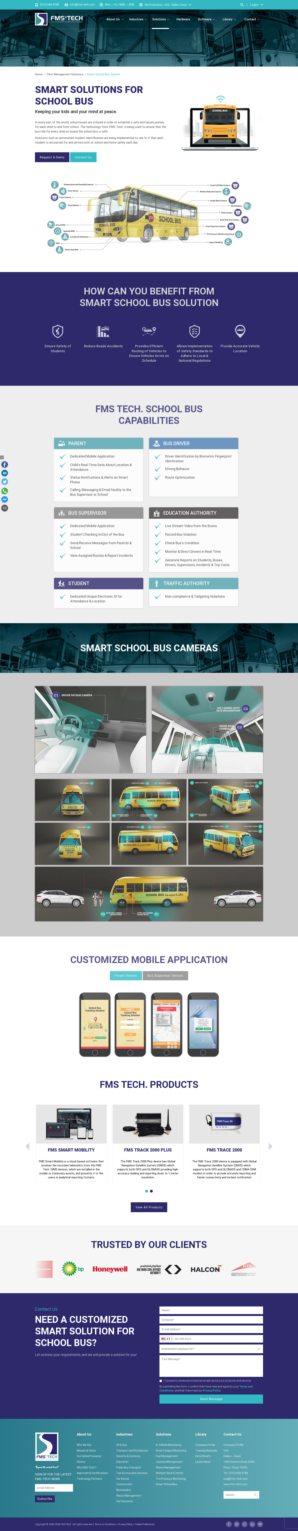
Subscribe (44, 1498)
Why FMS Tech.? (86, 1467)
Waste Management (128, 1495)
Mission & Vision (86, 1450)
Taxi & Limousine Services (131, 1473)
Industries (138, 19)
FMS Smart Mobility (71, 1150)
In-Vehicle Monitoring (168, 1445)
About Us (115, 19)
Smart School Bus (166, 1484)
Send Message (211, 1399)
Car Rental (122, 1478)
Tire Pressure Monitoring (171, 1478)
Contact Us (83, 157)
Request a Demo (52, 157)
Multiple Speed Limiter (169, 1473)
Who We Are (84, 1445)
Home (39, 74)
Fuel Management (167, 1456)
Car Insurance (124, 1501)
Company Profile (205, 1445)
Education (122, 1462)
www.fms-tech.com (235, 1484)
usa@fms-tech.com (236, 1478)
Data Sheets (203, 1456)
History (81, 1462)
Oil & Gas (121, 1445)
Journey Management (169, 1462)
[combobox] (167, 1339)
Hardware (183, 19)
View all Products (149, 1207)
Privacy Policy (125, 1524)
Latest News (203, 1462)
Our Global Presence (89, 1456)
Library (229, 19)
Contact (251, 19)
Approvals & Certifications (92, 1473)
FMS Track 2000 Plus (148, 1150)
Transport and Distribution (132, 1450)
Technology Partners (89, 1478)
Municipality (123, 1490)
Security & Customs (128, 1456)
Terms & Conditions (105, 1524)
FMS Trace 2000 (224, 1150)
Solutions (160, 19)
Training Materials (206, 1450)
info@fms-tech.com (82, 4)
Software (206, 19)
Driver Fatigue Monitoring (171, 1450)
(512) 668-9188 (49, 4)
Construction (124, 1484)
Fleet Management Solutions (65, 74)
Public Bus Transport (128, 1467)
